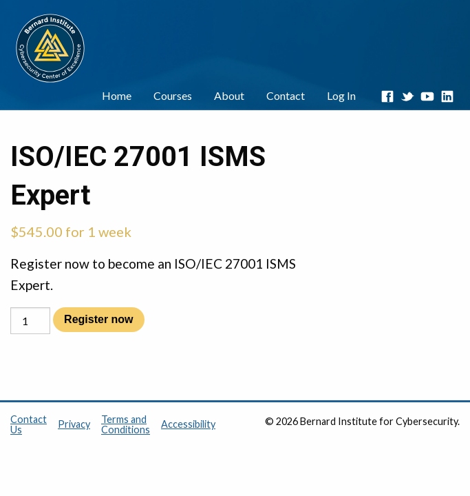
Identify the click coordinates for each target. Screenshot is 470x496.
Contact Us (28, 424)
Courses (172, 95)
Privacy (74, 423)
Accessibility (188, 423)
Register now (98, 319)
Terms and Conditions (125, 424)
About (229, 95)
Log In (341, 95)
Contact (285, 95)
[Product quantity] (30, 320)
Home (116, 95)
